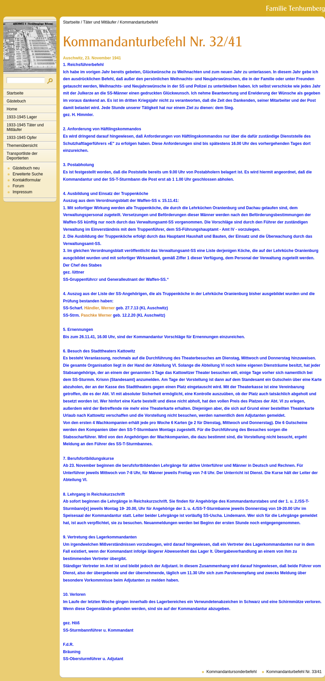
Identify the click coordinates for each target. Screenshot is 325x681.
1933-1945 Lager (22, 117)
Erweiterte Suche (28, 174)
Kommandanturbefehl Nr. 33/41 (294, 671)
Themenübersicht (22, 145)
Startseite (15, 93)
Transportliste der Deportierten (22, 155)
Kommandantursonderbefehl (231, 671)
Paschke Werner (96, 315)
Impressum (22, 192)
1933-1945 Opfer (22, 137)
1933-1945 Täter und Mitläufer (25, 127)
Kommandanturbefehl (139, 22)
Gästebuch (16, 101)
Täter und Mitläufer (100, 22)
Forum (18, 186)
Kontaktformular (27, 180)
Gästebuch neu (26, 168)
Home (12, 109)
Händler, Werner (99, 308)
